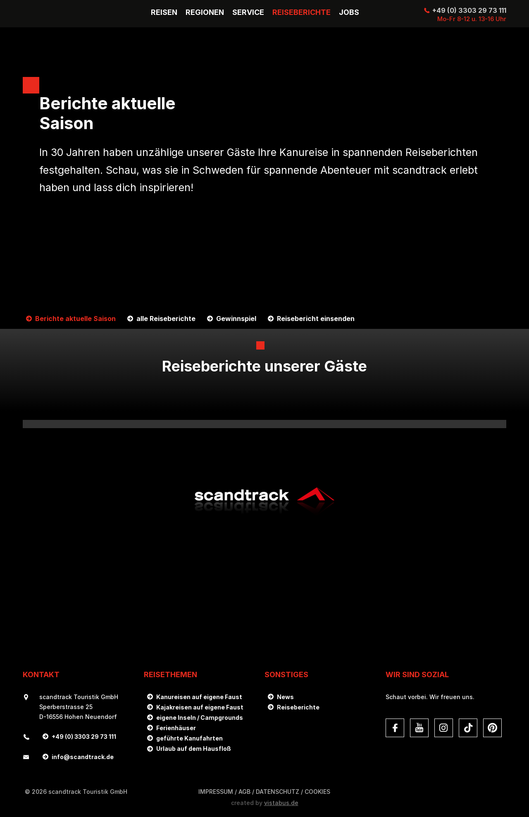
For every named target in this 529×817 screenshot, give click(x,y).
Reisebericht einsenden (316, 319)
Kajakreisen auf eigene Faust (199, 707)
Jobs (349, 12)
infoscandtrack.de (83, 756)
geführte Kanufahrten (189, 738)
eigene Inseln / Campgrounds (199, 717)
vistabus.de (281, 802)
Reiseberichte (298, 707)
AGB (244, 791)
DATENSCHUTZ (277, 791)
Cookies (317, 791)
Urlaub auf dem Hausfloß (193, 748)
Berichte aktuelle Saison (75, 319)
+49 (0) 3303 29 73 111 (469, 10)
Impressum (215, 791)
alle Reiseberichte (165, 319)
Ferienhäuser (176, 727)
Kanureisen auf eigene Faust (199, 696)
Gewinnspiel (236, 319)
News (285, 696)
